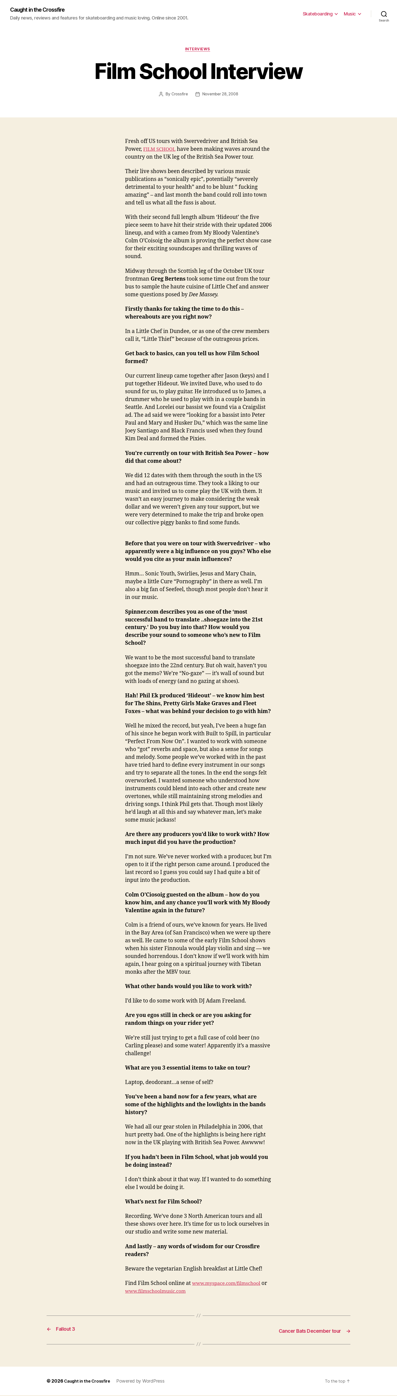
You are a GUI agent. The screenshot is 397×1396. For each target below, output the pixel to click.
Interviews (198, 50)
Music (350, 14)
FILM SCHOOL (161, 150)
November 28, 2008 (221, 95)
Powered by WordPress (145, 1381)
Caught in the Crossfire (41, 10)
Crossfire (178, 95)
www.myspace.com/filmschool (230, 1284)
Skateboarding (318, 14)
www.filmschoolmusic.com (165, 1292)
